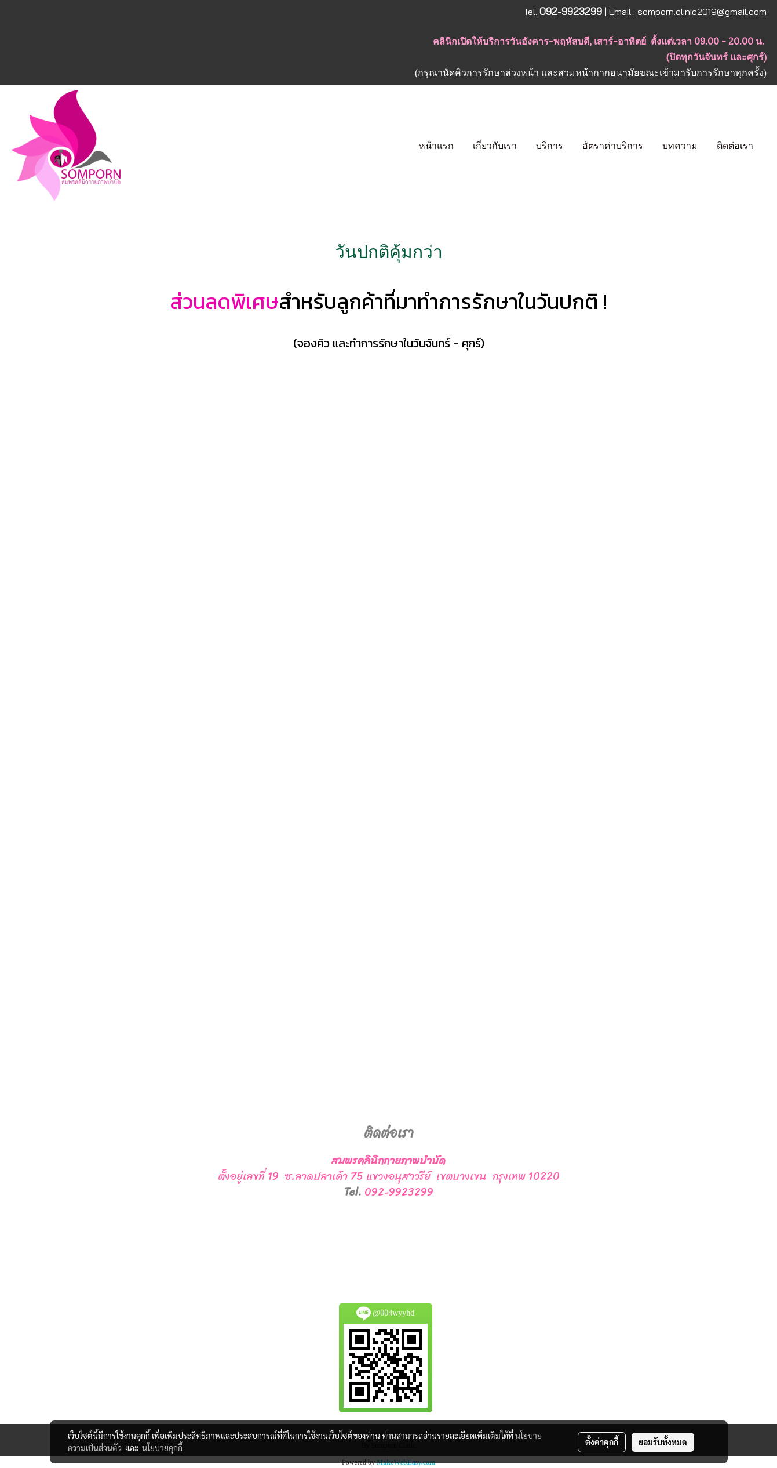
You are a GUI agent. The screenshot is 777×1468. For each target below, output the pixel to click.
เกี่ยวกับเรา (495, 145)
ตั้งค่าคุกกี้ (601, 1442)
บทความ (680, 145)
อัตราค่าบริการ (612, 145)
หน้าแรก (436, 145)
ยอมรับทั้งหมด (663, 1442)
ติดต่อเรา (735, 145)
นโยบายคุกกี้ (162, 1447)
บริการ (549, 145)
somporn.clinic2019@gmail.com (702, 11)
